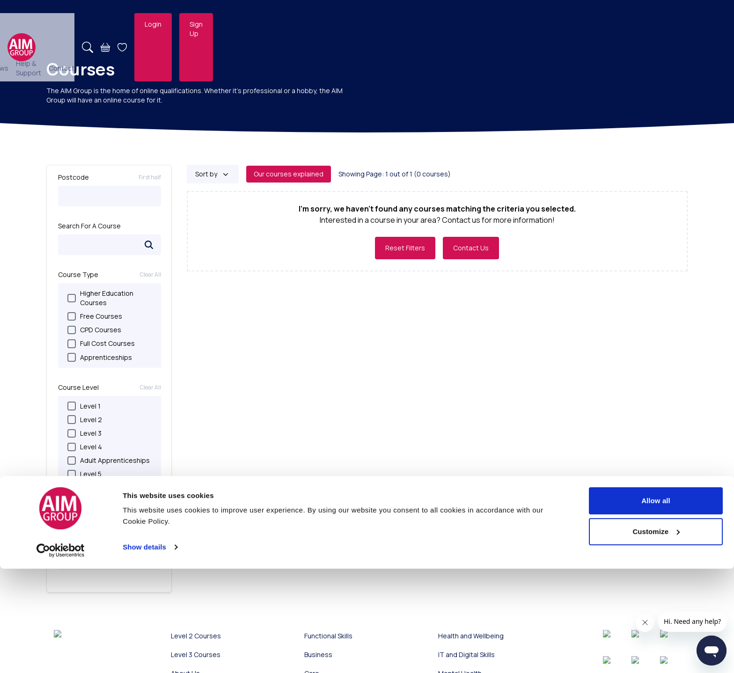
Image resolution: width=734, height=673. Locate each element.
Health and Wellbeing (106, 577)
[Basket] (565, 24)
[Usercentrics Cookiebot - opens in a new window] (61, 655)
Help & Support (478, 24)
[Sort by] (212, 174)
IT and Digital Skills (102, 563)
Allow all (655, 605)
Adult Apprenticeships (108, 460)
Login (613, 24)
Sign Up (661, 24)
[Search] (547, 24)
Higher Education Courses (100, 298)
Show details (144, 651)
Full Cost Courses (101, 343)
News (438, 24)
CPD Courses (94, 329)
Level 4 (84, 446)
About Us (407, 24)
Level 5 (84, 473)
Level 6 (84, 487)
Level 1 (84, 406)
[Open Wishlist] (582, 24)
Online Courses (316, 24)
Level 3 (84, 433)
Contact (522, 24)
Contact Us (471, 247)
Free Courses (94, 316)
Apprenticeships (99, 357)
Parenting (88, 549)
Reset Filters (405, 247)
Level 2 (84, 419)
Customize (656, 636)
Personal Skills (95, 536)
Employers (368, 24)
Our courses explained (288, 173)
